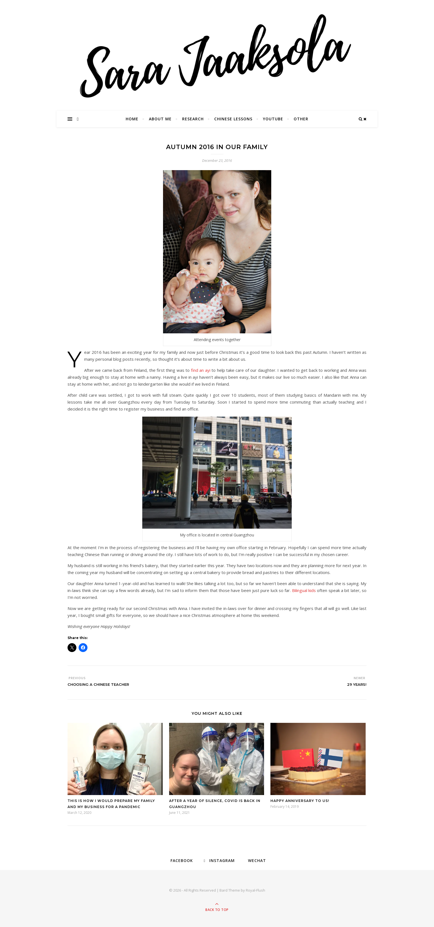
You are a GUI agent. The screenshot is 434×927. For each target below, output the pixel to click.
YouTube (273, 118)
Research (193, 118)
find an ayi (200, 370)
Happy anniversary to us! (299, 801)
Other (301, 118)
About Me (160, 118)
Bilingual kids (304, 590)
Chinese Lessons (233, 118)
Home (132, 118)
